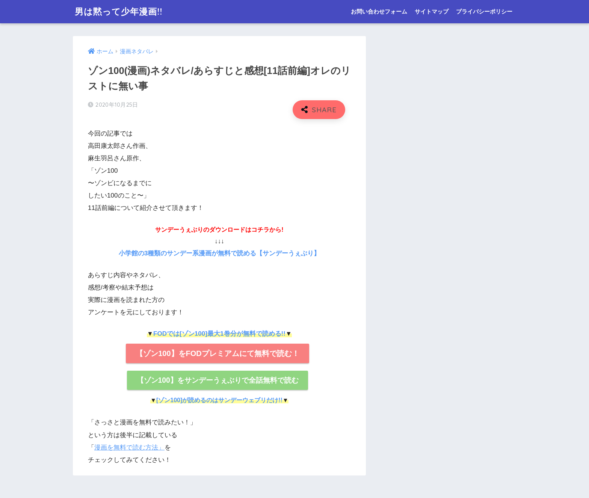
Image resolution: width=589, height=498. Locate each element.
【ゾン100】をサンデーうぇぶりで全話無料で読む (218, 380)
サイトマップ (432, 11)
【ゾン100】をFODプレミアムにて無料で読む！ (217, 353)
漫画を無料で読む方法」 (129, 447)
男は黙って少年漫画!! (118, 11)
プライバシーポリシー (484, 11)
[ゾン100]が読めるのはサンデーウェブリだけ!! (219, 400)
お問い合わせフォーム (379, 11)
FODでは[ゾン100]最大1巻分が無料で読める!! (219, 333)
